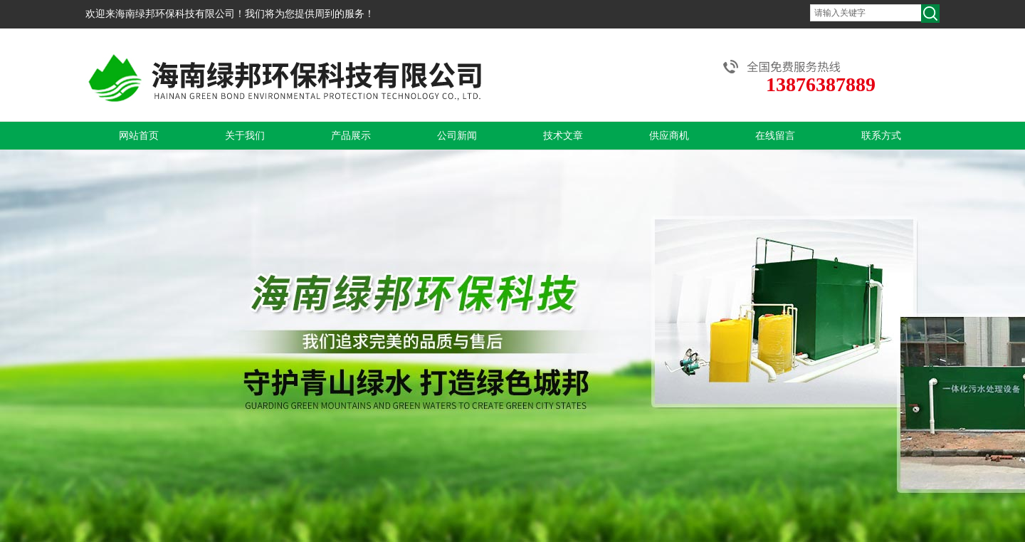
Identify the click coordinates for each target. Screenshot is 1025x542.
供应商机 (669, 135)
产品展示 (351, 135)
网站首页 (139, 135)
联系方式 (881, 135)
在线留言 (775, 135)
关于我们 (245, 135)
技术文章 (563, 135)
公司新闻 (457, 135)
